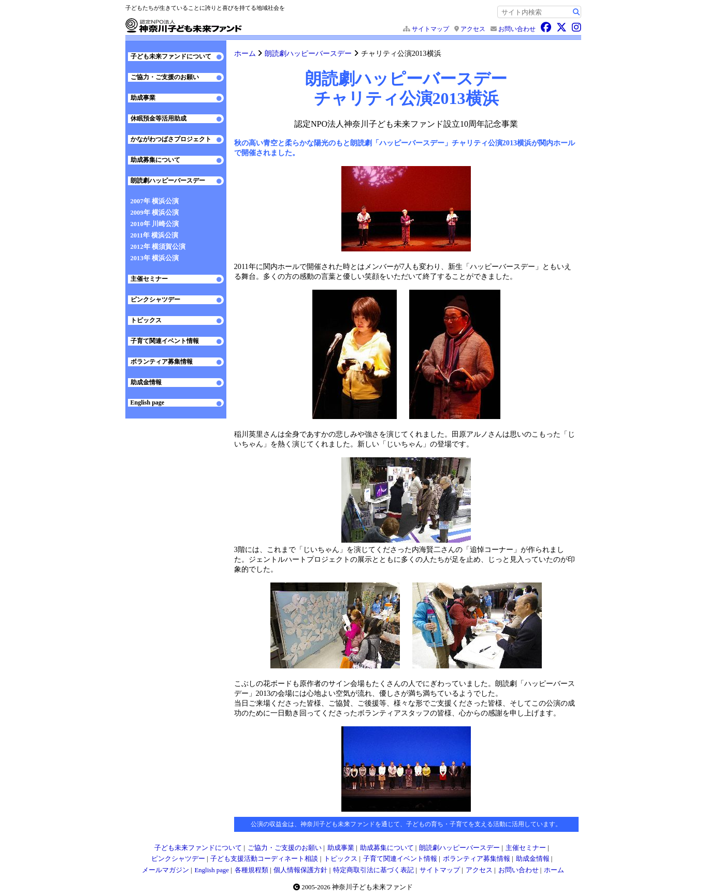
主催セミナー (149, 278)
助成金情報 (146, 382)
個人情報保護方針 (300, 870)
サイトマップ (430, 29)
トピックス (146, 320)
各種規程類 (251, 870)
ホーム (245, 53)
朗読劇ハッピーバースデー (308, 53)
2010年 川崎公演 (155, 224)
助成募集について (155, 159)
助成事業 (143, 97)
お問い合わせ (517, 29)
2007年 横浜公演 (155, 201)
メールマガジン (165, 870)
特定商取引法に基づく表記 (373, 870)
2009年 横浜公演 (155, 212)
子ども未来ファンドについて (171, 56)
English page (148, 402)
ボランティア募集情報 (162, 361)
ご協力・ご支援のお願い (165, 77)
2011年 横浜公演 (155, 235)
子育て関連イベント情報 (165, 341)
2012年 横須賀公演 (158, 246)
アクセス (472, 29)
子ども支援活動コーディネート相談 (264, 858)
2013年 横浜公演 (155, 258)
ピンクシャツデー (155, 299)
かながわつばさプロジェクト (171, 139)
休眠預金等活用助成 (158, 118)
